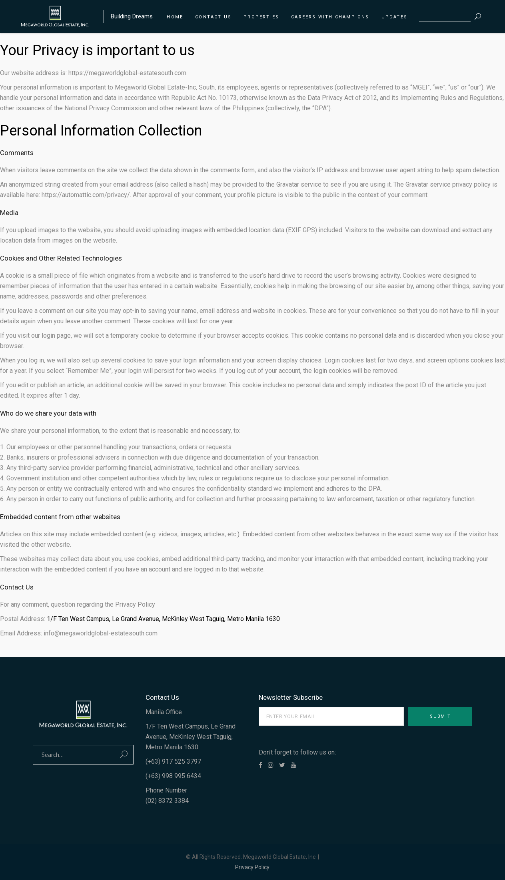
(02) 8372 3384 (167, 800)
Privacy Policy (252, 867)
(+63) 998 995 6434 (173, 776)
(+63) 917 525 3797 (173, 761)
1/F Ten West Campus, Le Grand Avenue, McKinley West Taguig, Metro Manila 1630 (163, 619)
